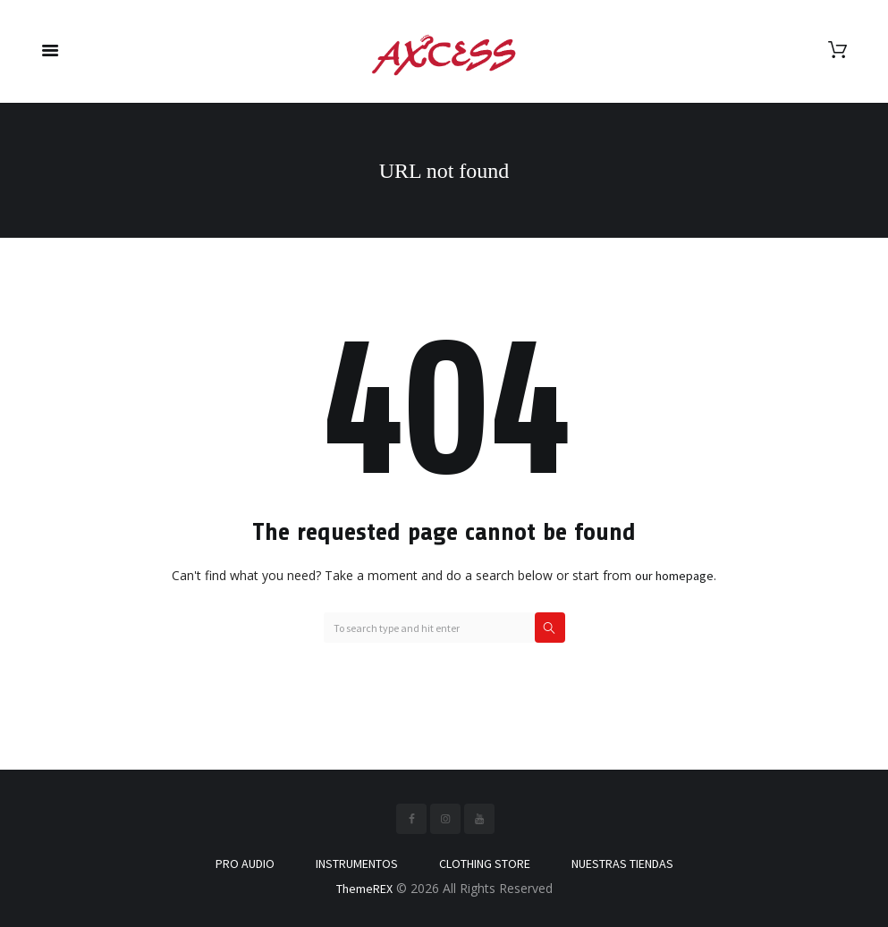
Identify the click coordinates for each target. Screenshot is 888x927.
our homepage (674, 576)
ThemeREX (364, 889)
